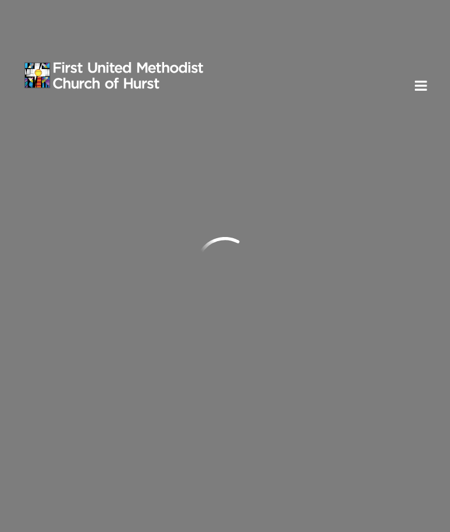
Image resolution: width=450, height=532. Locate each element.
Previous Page (72, 158)
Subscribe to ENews (84, 444)
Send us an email (64, 264)
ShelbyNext (402, 520)
